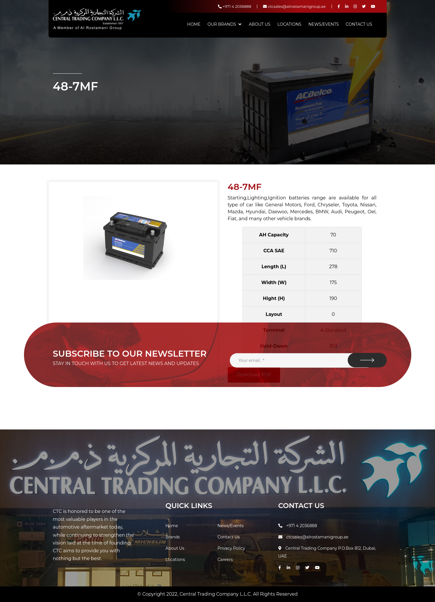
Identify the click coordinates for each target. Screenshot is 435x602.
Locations (289, 24)
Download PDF (253, 374)
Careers (225, 559)
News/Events (323, 24)
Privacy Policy (231, 548)
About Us (260, 24)
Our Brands (222, 24)
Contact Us (359, 24)
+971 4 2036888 (234, 6)
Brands (173, 537)
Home (194, 24)
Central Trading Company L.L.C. (216, 594)
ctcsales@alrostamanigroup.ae (294, 6)
